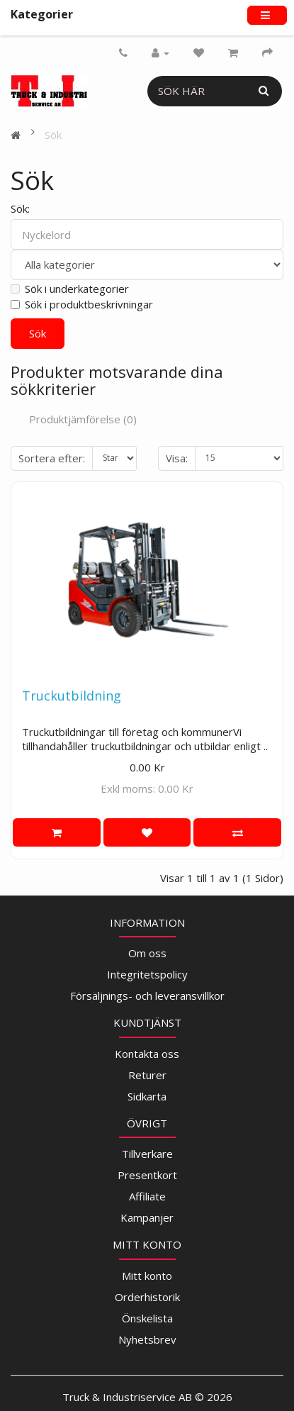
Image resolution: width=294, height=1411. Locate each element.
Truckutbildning (71, 695)
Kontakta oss (147, 1054)
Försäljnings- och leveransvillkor (147, 995)
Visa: (177, 458)
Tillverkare (147, 1154)
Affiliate (147, 1196)
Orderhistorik (147, 1297)
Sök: (20, 208)
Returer (147, 1075)
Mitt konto (147, 1275)
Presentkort (147, 1175)
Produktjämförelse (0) (83, 419)
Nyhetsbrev (147, 1339)
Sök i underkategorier (70, 288)
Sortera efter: (51, 458)
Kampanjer (147, 1217)
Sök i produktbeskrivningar (82, 304)
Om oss (147, 953)
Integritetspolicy (147, 974)
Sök (53, 135)
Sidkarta (147, 1096)
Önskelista (147, 1318)
